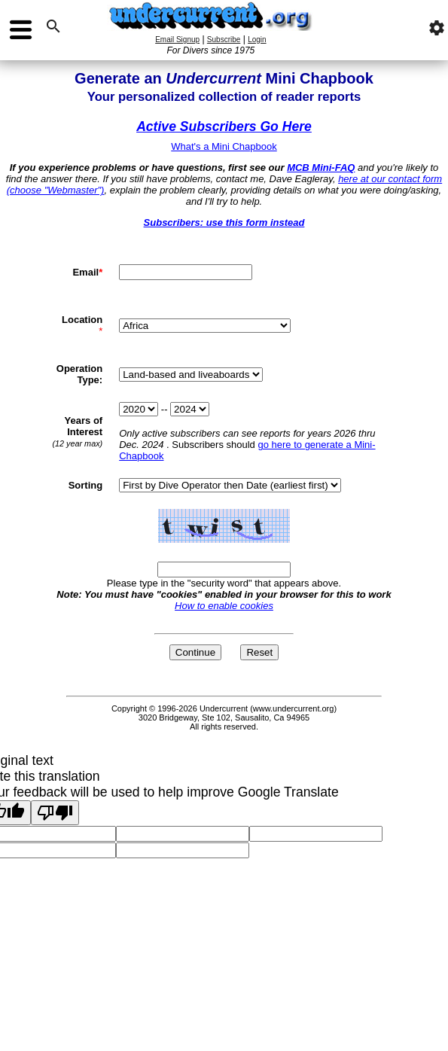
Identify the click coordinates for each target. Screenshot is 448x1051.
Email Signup (177, 39)
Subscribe (223, 39)
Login (257, 39)
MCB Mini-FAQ (321, 167)
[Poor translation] (55, 812)
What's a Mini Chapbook (224, 146)
